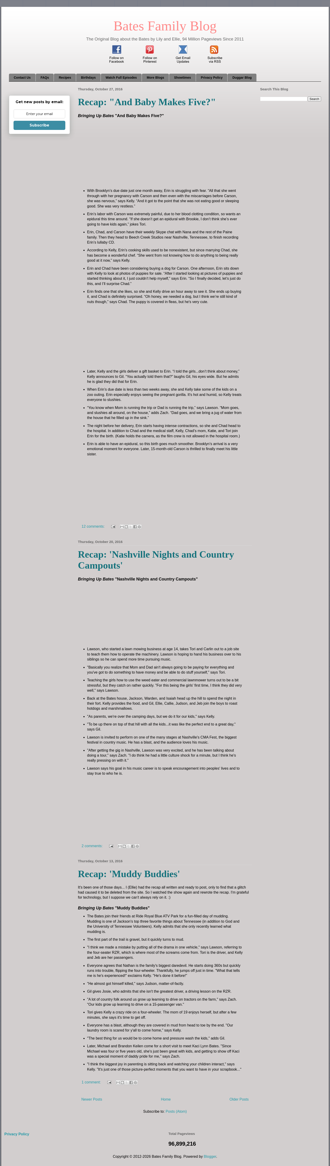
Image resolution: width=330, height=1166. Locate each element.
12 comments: (94, 526)
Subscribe (39, 125)
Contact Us (22, 77)
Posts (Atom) (176, 1111)
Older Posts (239, 1099)
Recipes (65, 77)
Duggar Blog (242, 77)
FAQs (45, 77)
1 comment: (92, 1082)
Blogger (210, 1156)
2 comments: (93, 846)
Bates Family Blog (165, 25)
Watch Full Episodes (121, 77)
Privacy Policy (212, 77)
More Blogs (155, 77)
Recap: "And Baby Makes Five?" (147, 102)
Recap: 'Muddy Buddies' (129, 874)
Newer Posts (91, 1099)
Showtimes (182, 77)
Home (166, 1099)
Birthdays (88, 77)
